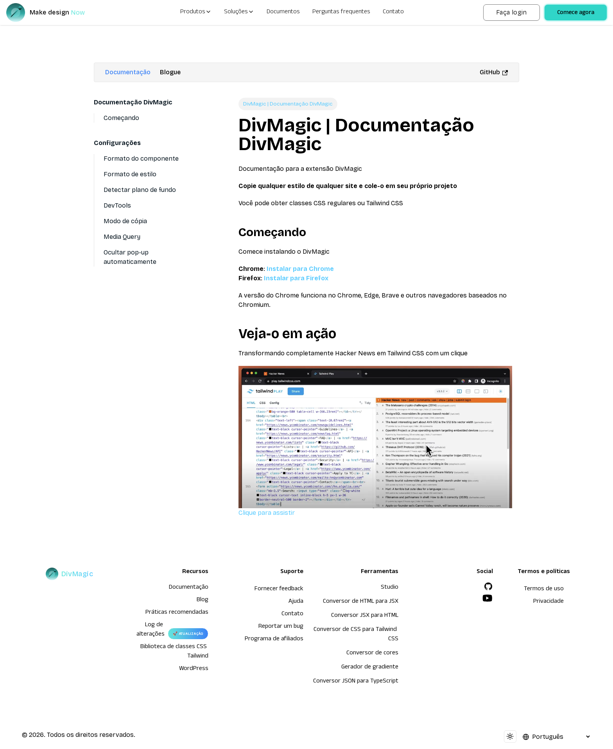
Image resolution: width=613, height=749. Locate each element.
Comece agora (575, 13)
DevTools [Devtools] (117, 205)
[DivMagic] (53, 12)
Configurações (117, 143)
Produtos (196, 12)
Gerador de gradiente (369, 667)
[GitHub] (488, 586)
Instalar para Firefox (296, 278)
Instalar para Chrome (300, 268)
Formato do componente (141, 158)
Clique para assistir (375, 441)
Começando (121, 118)
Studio (389, 588)
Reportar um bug (280, 627)
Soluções (239, 12)
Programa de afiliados (274, 639)
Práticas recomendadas (176, 613)
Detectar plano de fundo (140, 190)
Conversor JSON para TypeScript (355, 681)
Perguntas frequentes (341, 12)
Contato (393, 12)
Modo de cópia (125, 221)
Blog (202, 600)
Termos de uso (544, 589)
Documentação (128, 72)
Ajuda (296, 602)
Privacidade (548, 602)
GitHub (494, 72)
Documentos (283, 12)
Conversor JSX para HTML (364, 616)
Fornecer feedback (279, 589)
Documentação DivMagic (133, 102)
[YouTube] (487, 598)
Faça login (511, 12)
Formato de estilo (130, 174)
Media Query (122, 236)
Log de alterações (150, 630)
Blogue (170, 72)
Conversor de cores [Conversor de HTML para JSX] (372, 653)
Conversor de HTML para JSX (360, 602)
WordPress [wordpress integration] (193, 669)
